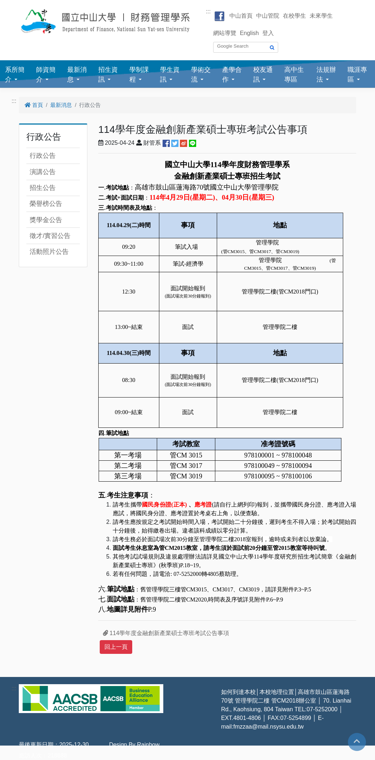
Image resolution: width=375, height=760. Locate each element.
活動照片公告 (49, 251)
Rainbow (148, 745)
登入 (268, 33)
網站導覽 (224, 33)
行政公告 (43, 155)
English (249, 33)
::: (208, 11)
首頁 (34, 105)
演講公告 (43, 171)
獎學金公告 (46, 219)
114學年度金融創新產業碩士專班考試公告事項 (166, 633)
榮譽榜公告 (46, 203)
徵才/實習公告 (50, 235)
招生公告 (43, 187)
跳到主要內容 (17, 4)
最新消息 (61, 105)
